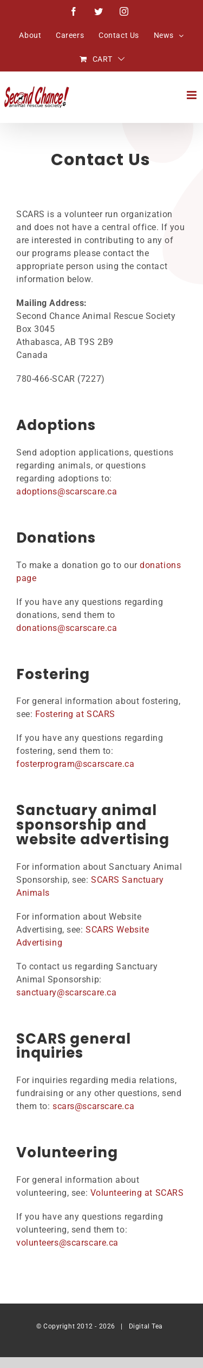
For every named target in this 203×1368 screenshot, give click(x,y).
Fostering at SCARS (75, 714)
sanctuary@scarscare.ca (66, 992)
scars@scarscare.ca (93, 1106)
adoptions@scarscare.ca (66, 491)
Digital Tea (146, 1326)
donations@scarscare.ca (66, 628)
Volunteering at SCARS (137, 1193)
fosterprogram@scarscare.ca (75, 764)
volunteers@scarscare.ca (67, 1242)
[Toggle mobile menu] (193, 95)
